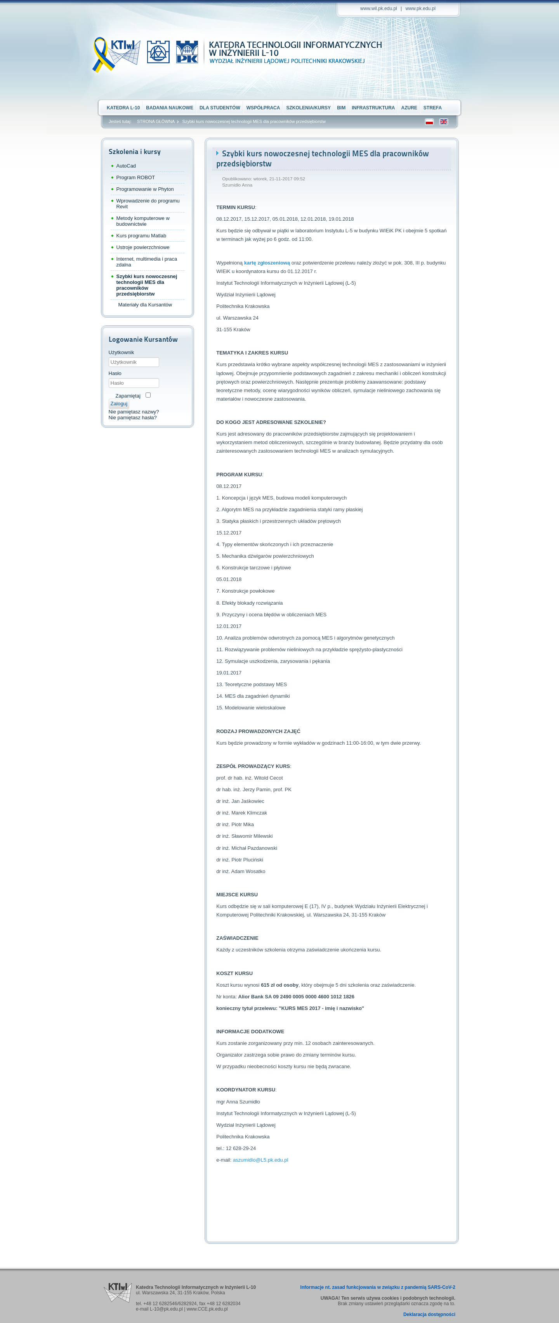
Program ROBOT (135, 177)
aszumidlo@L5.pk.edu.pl (260, 1160)
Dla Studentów (220, 108)
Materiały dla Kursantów (145, 305)
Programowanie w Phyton (145, 189)
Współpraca (263, 108)
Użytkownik (121, 352)
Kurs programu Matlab (141, 236)
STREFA (433, 108)
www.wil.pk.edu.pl (378, 8)
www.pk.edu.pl (421, 8)
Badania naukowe (169, 108)
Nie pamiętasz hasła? (133, 417)
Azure (409, 108)
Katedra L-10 (123, 108)
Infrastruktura (373, 108)
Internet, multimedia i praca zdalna (146, 262)
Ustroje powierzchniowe (143, 247)
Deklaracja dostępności (429, 1314)
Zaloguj (119, 403)
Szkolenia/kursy (308, 108)
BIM (341, 108)
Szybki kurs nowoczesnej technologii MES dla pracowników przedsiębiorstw (146, 285)
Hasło (115, 373)
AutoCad (126, 166)
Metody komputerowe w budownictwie (143, 221)
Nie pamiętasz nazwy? (134, 412)
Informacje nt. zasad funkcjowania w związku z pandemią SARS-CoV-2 (377, 1287)
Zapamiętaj (128, 396)
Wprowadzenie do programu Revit (148, 203)
